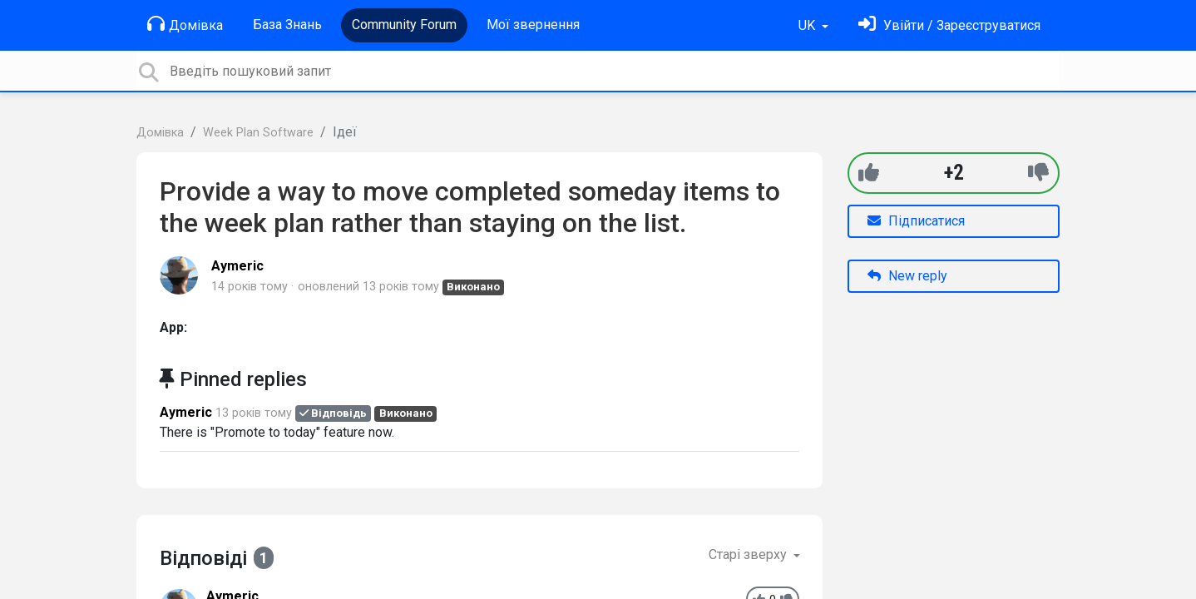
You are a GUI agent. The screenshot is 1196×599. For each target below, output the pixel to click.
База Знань (287, 24)
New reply (907, 276)
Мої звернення (533, 24)
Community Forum (404, 24)
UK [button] (808, 25)
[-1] (1038, 173)
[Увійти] (949, 25)
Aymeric (237, 266)
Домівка (185, 24)
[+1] (868, 173)
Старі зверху (749, 554)
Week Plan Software (258, 133)
